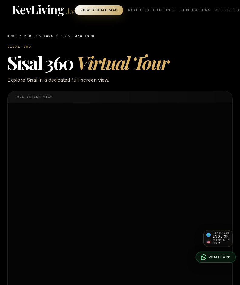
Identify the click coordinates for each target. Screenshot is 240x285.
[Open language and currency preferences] (218, 238)
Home (12, 36)
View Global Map (99, 10)
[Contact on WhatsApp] (216, 257)
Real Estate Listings (152, 10)
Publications (196, 10)
